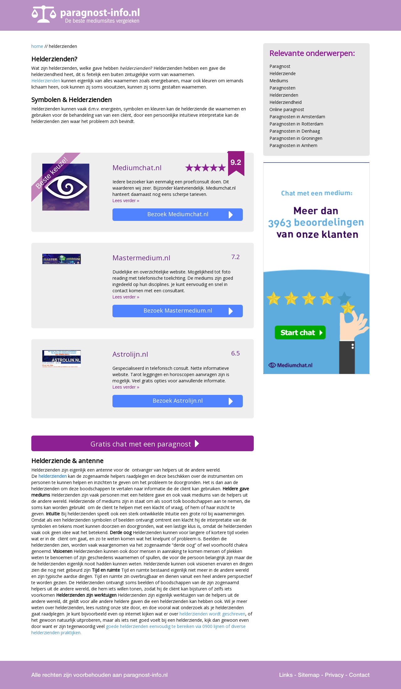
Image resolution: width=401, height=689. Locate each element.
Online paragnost (286, 109)
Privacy (334, 674)
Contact (359, 674)
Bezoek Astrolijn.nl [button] (193, 401)
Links (286, 674)
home (37, 46)
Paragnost (279, 66)
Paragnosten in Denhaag (294, 131)
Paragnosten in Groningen (295, 138)
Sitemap (309, 674)
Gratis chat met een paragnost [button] (143, 443)
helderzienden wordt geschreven (212, 614)
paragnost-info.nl (145, 674)
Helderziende (282, 73)
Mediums (278, 81)
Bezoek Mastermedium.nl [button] (188, 311)
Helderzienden (46, 81)
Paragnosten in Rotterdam (296, 124)
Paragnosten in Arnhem (293, 145)
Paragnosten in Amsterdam (297, 117)
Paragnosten (282, 88)
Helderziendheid (285, 102)
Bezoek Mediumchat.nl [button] (190, 215)
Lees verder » (125, 200)
